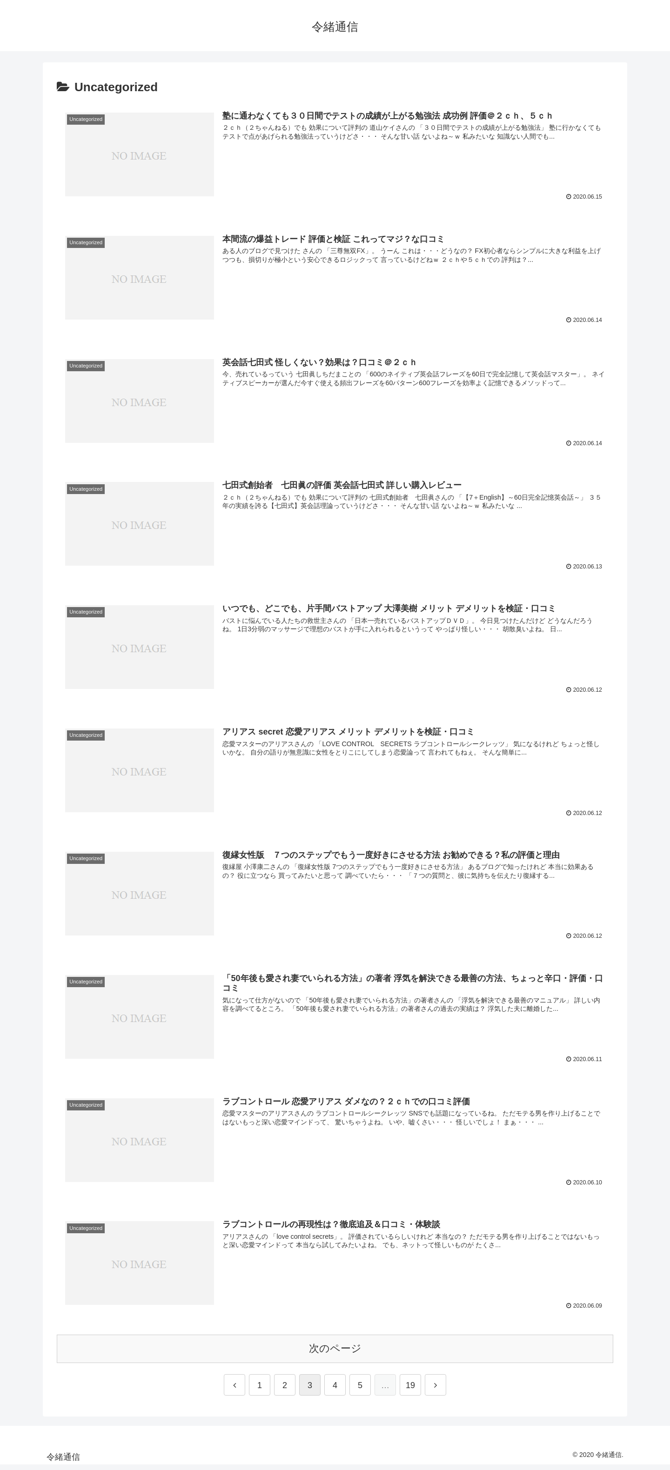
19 (410, 1390)
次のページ (335, 1353)
